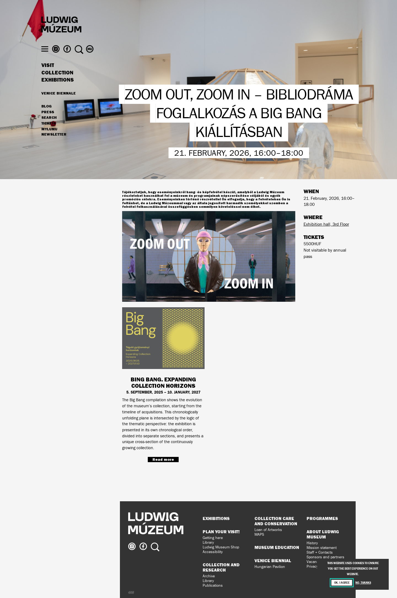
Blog (46, 117)
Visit (47, 76)
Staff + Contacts (320, 552)
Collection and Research (221, 567)
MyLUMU (49, 140)
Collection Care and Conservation (275, 521)
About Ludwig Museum (323, 534)
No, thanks (363, 582)
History (312, 543)
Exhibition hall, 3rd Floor (326, 224)
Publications (213, 585)
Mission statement (322, 547)
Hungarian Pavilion (269, 566)
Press (47, 123)
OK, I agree (342, 582)
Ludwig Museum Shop (221, 547)
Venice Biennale (58, 104)
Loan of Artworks (268, 529)
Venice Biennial (272, 560)
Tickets (48, 134)
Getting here (213, 537)
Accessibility (213, 551)
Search (49, 128)
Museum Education (276, 547)
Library (208, 542)
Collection (57, 83)
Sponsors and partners (325, 557)
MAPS (259, 534)
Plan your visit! (221, 531)
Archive (209, 576)
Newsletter (53, 144)
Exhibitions (57, 90)
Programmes (322, 518)
